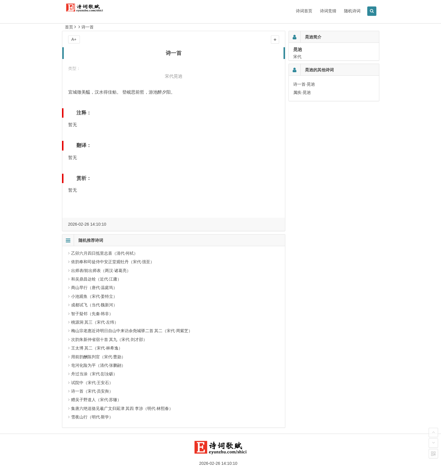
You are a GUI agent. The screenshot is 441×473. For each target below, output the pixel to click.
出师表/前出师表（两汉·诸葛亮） (101, 270)
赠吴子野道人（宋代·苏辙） (96, 399)
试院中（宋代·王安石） (92, 382)
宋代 (169, 76)
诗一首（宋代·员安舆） (92, 391)
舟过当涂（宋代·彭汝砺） (94, 373)
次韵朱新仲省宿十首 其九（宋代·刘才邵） (109, 339)
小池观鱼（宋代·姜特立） (94, 296)
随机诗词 (352, 11)
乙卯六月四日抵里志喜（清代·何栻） (104, 253)
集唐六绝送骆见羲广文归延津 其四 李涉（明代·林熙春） (122, 408)
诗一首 (87, 27)
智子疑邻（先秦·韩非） (92, 313)
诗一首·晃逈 (304, 84)
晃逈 (178, 76)
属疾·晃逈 (302, 92)
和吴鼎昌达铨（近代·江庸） (96, 279)
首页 (69, 27)
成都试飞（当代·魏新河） (94, 305)
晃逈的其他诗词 (319, 69)
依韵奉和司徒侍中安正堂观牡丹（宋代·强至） (113, 261)
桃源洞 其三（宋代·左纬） (95, 322)
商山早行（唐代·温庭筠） (94, 287)
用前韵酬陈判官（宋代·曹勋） (98, 356)
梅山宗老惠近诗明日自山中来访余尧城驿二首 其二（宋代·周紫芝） (132, 330)
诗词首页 (304, 11)
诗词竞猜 (328, 11)
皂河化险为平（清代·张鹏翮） (98, 365)
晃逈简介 (313, 37)
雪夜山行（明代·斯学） (92, 417)
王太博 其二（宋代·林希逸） (97, 348)
